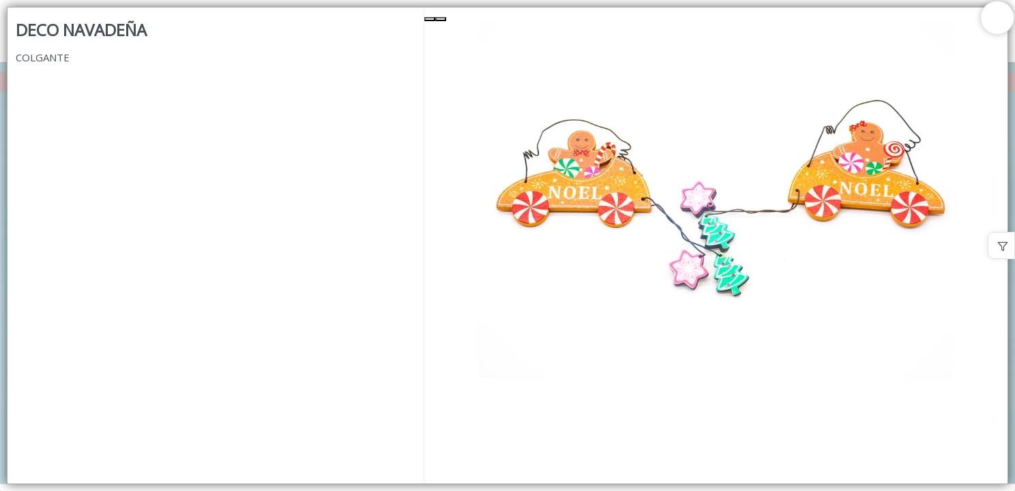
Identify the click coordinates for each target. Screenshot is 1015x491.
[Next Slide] (440, 19)
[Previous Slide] (429, 19)
